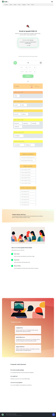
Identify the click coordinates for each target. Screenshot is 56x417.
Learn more (31, 40)
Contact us (20, 415)
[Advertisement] (28, 14)
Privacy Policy (28, 43)
